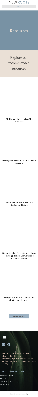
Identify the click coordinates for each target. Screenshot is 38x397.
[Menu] (4, 337)
